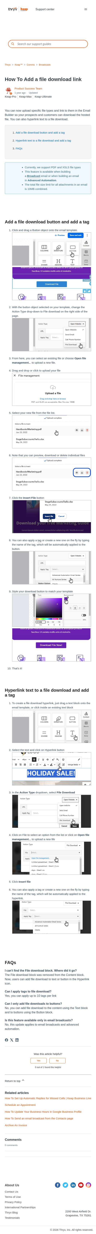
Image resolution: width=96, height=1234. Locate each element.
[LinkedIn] (17, 1040)
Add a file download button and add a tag (40, 132)
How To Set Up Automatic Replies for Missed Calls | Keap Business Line (48, 1098)
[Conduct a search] (48, 44)
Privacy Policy (13, 1202)
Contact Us (11, 1191)
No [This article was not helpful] (57, 1060)
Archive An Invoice (16, 1125)
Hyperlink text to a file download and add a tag (43, 140)
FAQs (19, 148)
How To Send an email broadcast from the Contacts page (39, 1118)
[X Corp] (11, 1040)
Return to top (15, 1080)
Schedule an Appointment (20, 1104)
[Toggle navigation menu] (85, 9)
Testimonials (12, 1217)
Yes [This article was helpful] (39, 1060)
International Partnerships (20, 1207)
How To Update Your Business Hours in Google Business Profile (43, 1111)
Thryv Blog (11, 1212)
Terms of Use (13, 1196)
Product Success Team (28, 88)
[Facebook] (6, 1040)
